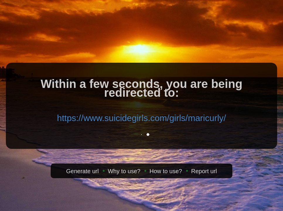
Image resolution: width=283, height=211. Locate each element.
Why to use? (124, 171)
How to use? (165, 171)
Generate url (82, 171)
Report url (204, 171)
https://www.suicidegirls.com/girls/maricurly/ (141, 118)
